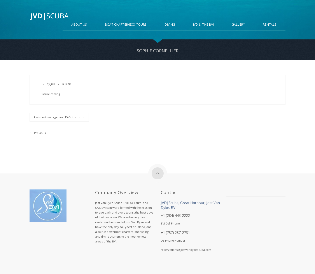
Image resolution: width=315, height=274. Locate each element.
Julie (53, 84)
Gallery (238, 25)
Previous (38, 133)
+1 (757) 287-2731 (175, 232)
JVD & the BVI (203, 25)
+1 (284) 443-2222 (175, 215)
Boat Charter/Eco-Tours (126, 25)
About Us (79, 25)
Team (68, 84)
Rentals (269, 25)
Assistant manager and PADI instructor (59, 117)
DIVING (169, 25)
